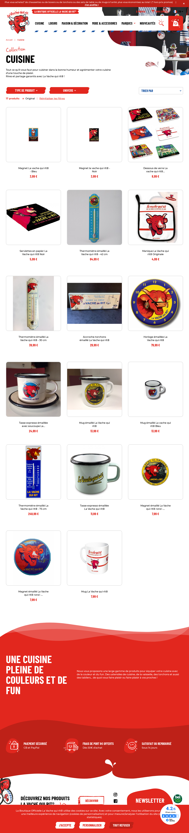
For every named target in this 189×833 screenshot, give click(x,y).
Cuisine (39, 23)
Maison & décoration (75, 23)
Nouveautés (147, 23)
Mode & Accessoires (104, 23)
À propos (140, 11)
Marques (128, 23)
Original (30, 98)
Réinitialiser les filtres (52, 98)
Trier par (161, 91)
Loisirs (53, 23)
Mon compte (159, 11)
